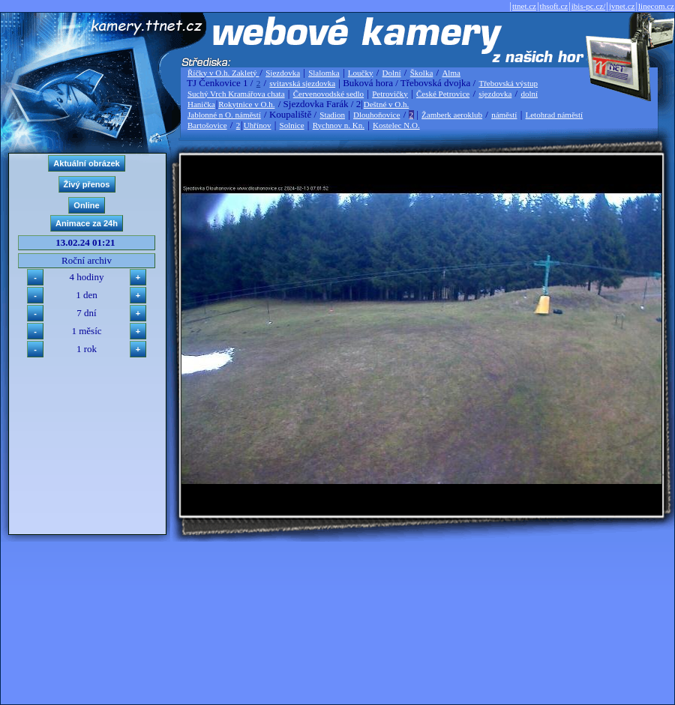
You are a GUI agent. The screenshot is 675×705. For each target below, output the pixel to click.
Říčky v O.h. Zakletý (223, 72)
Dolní (391, 72)
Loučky (361, 72)
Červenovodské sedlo (328, 93)
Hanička (201, 104)
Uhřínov (258, 125)
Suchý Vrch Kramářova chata (236, 93)
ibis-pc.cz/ (589, 5)
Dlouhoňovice (376, 114)
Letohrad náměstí (555, 114)
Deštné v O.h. (387, 104)
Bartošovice (207, 125)
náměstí (504, 114)
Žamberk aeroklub (452, 114)
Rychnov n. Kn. (338, 125)
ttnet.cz (524, 5)
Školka (422, 72)
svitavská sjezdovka (302, 83)
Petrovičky (390, 93)
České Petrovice (443, 93)
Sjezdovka (283, 72)
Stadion (332, 114)
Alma (451, 72)
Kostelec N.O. (396, 125)
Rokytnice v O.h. (246, 104)
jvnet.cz (622, 5)
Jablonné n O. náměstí (224, 114)
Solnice (292, 125)
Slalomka (324, 72)
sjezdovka (495, 93)
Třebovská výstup (508, 83)
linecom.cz (656, 5)
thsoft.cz (554, 5)
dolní (529, 93)
